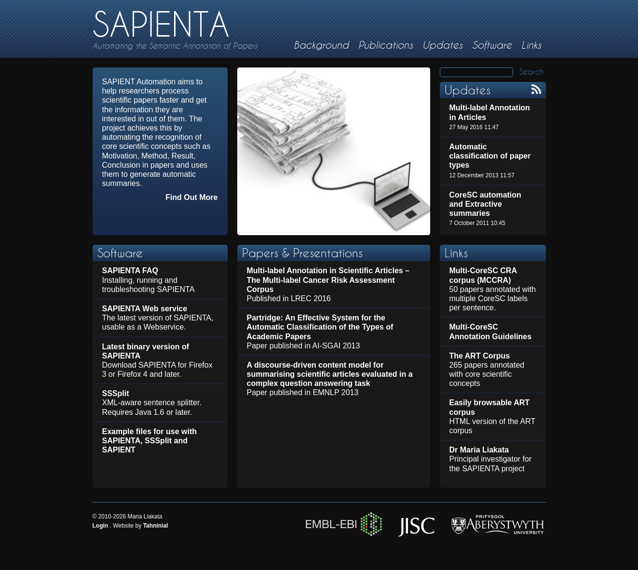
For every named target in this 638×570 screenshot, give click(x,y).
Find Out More (191, 197)
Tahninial (155, 525)
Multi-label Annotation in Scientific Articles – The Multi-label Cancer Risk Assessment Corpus (328, 279)
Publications (385, 45)
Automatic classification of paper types (490, 156)
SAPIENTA (161, 24)
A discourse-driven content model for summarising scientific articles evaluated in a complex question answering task (330, 374)
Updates (442, 45)
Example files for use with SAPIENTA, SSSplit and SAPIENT (149, 440)
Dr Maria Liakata (479, 450)
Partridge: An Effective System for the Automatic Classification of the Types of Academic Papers (320, 327)
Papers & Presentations (302, 253)
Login (101, 525)
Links (531, 45)
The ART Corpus (479, 356)
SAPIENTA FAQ (130, 270)
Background (321, 45)
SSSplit (115, 393)
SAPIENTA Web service (145, 309)
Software (492, 45)
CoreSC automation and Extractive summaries (485, 204)
